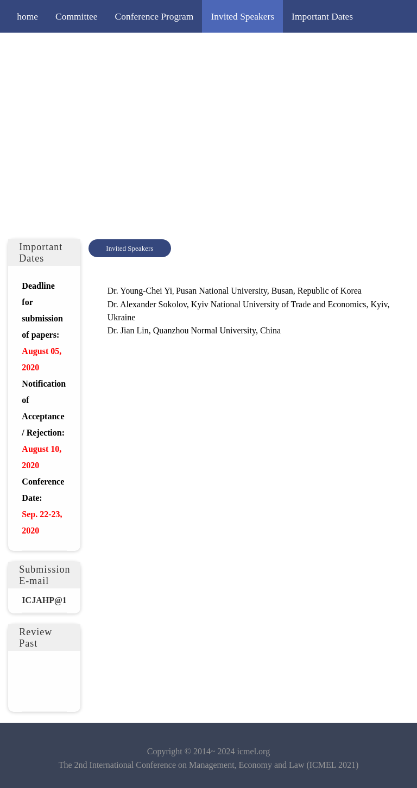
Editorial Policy (246, 49)
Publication (315, 49)
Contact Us (38, 81)
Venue (366, 49)
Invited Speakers (242, 16)
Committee (76, 16)
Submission (113, 49)
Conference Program (154, 16)
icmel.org (253, 751)
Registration (176, 49)
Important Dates (322, 16)
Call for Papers (45, 49)
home (27, 16)
